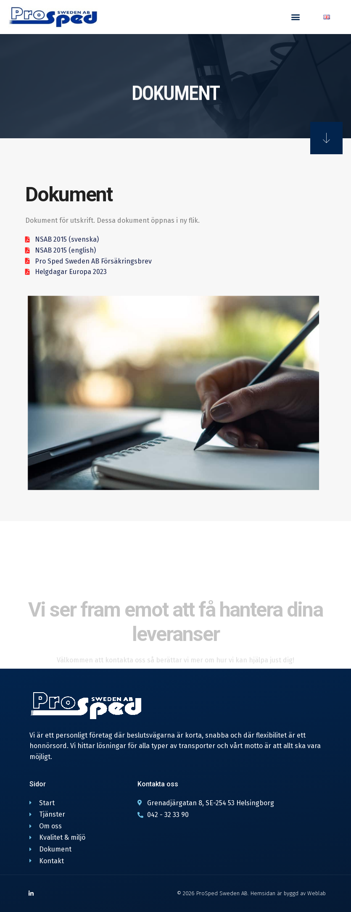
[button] (295, 17)
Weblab (316, 893)
